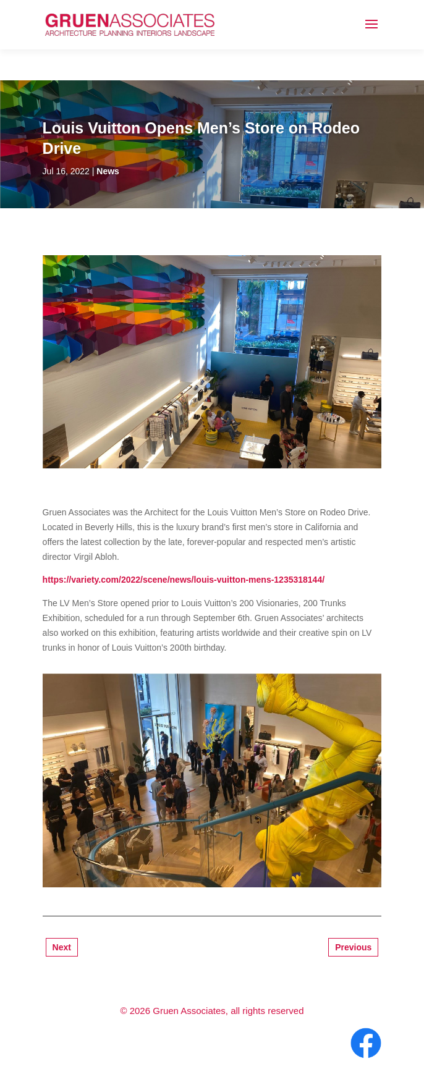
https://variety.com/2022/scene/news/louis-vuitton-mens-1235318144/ (183, 580)
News (107, 171)
